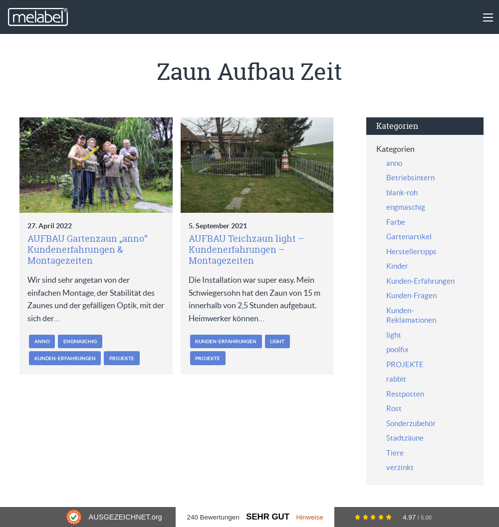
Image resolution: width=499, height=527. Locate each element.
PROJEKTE (121, 358)
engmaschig (80, 341)
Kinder (397, 266)
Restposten (405, 394)
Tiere (395, 453)
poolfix (397, 349)
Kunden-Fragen (411, 295)
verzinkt (400, 467)
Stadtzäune (405, 438)
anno (42, 341)
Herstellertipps (411, 251)
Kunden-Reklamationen (411, 315)
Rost (394, 408)
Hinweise (309, 517)
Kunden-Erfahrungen (65, 358)
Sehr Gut (267, 517)
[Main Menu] (488, 17)
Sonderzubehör (411, 423)
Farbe (395, 222)
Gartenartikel (409, 236)
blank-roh (402, 192)
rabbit (396, 379)
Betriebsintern (410, 177)
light (277, 341)
